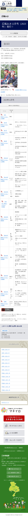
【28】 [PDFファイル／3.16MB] (4, 303)
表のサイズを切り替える (14, 105)
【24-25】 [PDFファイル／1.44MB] (4, 277)
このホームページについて (9, 450)
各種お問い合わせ (15, 476)
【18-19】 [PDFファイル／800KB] (4, 218)
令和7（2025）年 (5, 353)
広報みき (15, 10)
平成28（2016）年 (6, 383)
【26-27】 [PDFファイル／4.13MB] (4, 293)
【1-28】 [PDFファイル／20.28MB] (14, 90)
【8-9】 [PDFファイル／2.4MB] (4, 143)
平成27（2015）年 (6, 386)
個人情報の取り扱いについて (11, 447)
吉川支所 (4, 465)
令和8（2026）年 (5, 349)
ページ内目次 (14, 33)
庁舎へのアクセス (15, 469)
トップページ (10, 8)
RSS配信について (20, 450)
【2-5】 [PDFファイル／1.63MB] (4, 124)
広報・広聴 (9, 10)
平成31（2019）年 (6, 373)
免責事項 (21, 447)
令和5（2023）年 (5, 359)
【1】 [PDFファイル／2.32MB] (4, 116)
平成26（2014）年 (6, 390)
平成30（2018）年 (6, 376)
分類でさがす (17, 8)
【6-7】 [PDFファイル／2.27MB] (4, 132)
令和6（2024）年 (5, 356)
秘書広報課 (4, 330)
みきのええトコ (14, 397)
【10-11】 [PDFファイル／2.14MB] (4, 159)
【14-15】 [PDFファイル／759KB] (4, 193)
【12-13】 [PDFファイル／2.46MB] (4, 179)
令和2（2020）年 (5, 369)
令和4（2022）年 (5, 363)
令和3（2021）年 (5, 366)
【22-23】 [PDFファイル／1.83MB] (4, 257)
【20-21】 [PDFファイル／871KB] (4, 237)
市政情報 (24, 8)
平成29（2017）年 (6, 380)
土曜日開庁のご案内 (14, 472)
